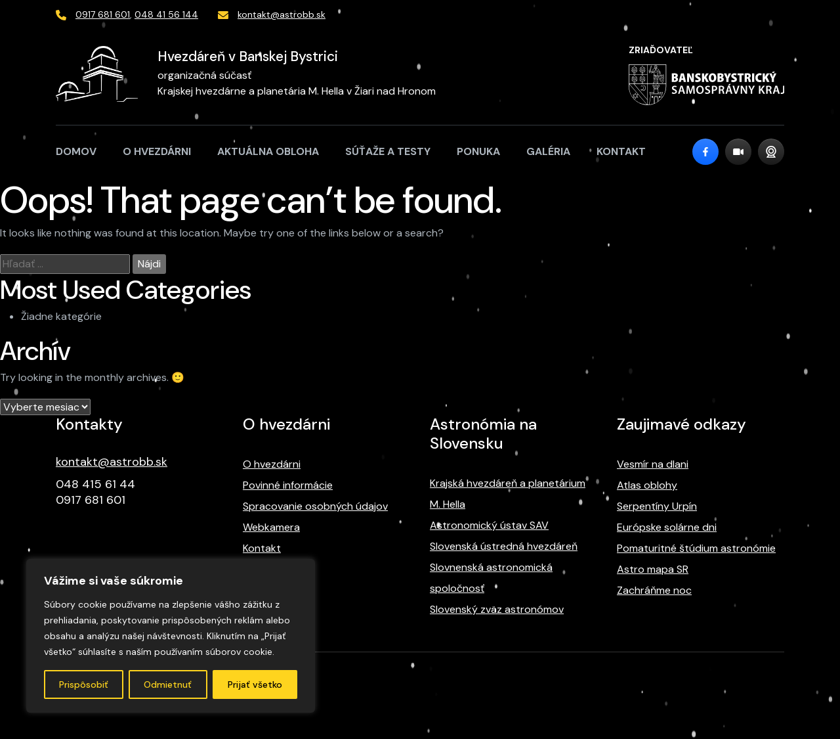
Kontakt (621, 151)
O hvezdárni (157, 151)
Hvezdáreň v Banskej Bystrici (248, 56)
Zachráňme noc (654, 590)
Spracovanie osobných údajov (315, 506)
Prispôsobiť (83, 684)
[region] (170, 636)
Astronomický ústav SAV (489, 525)
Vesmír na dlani (652, 464)
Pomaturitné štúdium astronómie (696, 548)
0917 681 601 (102, 14)
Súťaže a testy (387, 151)
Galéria (548, 151)
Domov (76, 151)
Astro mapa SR (652, 569)
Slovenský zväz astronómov (497, 609)
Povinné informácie (288, 485)
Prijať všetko (255, 684)
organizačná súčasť (204, 75)
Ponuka (478, 151)
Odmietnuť (168, 684)
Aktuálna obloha (268, 151)
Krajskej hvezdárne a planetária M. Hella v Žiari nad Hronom (297, 91)
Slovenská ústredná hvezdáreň (504, 546)
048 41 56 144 (166, 14)
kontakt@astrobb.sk (282, 14)
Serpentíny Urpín (657, 506)
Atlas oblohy (647, 485)
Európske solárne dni (667, 527)
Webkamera (271, 527)
